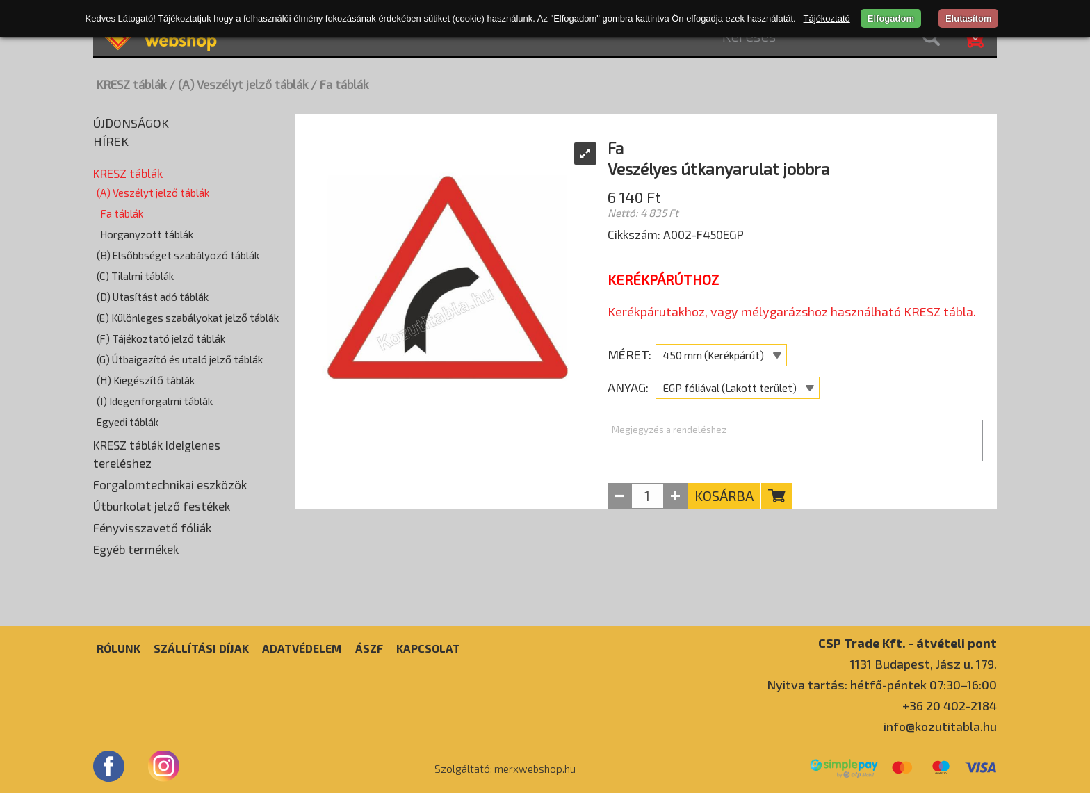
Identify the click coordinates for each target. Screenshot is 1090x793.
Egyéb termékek (136, 549)
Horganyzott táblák (146, 234)
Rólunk (118, 648)
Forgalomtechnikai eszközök (170, 484)
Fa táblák (121, 213)
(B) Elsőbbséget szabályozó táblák (178, 255)
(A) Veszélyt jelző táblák (153, 192)
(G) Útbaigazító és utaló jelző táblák (180, 359)
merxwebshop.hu (535, 768)
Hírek (111, 141)
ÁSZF (369, 648)
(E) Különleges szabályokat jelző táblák (188, 317)
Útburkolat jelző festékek (161, 506)
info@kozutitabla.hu (940, 726)
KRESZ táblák (131, 84)
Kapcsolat (428, 648)
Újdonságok (131, 123)
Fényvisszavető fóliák (152, 527)
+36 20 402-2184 (949, 705)
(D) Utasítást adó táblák (153, 297)
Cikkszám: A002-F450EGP (676, 234)
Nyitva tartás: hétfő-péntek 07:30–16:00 (882, 684)
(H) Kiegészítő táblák (146, 380)
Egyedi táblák (127, 422)
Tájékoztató (827, 18)
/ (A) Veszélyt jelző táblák (238, 84)
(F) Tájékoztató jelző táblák (161, 338)
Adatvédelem (302, 648)
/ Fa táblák (339, 84)
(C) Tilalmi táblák (135, 276)
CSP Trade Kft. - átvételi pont (907, 642)
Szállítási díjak (201, 648)
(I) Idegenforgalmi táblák (155, 401)
